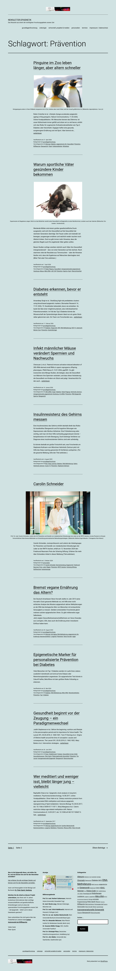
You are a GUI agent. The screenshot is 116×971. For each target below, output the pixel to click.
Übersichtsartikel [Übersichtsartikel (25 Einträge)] (95, 912)
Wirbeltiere (66, 146)
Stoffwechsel (37, 569)
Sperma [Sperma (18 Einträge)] (105, 904)
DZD (73, 328)
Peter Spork (48, 756)
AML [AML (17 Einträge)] (90, 876)
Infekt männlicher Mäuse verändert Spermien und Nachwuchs (54, 353)
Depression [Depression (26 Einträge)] (88, 880)
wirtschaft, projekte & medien (58, 28)
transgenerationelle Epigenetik (46, 758)
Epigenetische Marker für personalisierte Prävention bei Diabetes (55, 659)
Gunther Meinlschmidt (68, 825)
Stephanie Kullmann (63, 466)
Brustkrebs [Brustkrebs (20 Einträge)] (94, 876)
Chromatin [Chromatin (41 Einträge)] (81, 880)
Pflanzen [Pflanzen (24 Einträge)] (98, 902)
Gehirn (75, 463)
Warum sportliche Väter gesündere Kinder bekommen (53, 169)
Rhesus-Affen (68, 828)
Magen (49, 567)
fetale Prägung (49, 269)
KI (75, 328)
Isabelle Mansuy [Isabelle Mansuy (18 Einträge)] (102, 891)
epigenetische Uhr (61, 144)
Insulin (47, 466)
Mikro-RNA (47, 271)
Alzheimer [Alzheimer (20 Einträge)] (86, 876)
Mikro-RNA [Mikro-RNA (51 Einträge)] (99, 896)
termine (84, 28)
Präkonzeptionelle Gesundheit (60, 756)
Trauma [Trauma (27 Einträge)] (79, 912)
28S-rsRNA (48, 392)
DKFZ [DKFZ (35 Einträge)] (100, 880)
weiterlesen (37, 133)
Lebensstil (79, 328)
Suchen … (80, 917)
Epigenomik (69, 565)
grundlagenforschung (29, 28)
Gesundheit (70, 144)
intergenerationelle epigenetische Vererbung (46, 394)
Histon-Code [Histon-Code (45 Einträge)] (91, 891)
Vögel (50, 146)
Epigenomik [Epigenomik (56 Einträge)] (85, 888)
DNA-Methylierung (66, 328)
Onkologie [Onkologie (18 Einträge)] (90, 899)
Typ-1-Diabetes (44, 695)
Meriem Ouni (37, 330)
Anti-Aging (54, 634)
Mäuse (42, 271)
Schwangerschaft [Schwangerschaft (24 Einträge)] (99, 904)
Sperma (65, 271)
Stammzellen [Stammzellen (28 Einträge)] (81, 907)
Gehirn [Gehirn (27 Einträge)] (98, 888)
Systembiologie (52, 330)
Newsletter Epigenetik (19, 20)
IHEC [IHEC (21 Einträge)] (97, 891)
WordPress (104, 961)
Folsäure (59, 754)
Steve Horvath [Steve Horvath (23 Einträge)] (88, 906)
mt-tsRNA (62, 394)
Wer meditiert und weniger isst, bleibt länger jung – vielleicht (56, 781)
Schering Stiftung (71, 567)
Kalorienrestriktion (45, 636)
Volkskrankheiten (57, 146)
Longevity (53, 636)
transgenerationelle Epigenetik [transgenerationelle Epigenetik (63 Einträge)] (90, 909)
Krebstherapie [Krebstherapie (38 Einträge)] (97, 893)
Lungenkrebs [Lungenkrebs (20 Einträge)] (92, 896)
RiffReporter (36, 146)
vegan (74, 636)
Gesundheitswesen (38, 756)
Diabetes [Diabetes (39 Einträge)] (95, 880)
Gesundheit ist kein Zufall (70, 754)
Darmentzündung (61, 565)
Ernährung (36, 636)
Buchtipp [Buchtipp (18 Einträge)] (99, 876)
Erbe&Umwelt (53, 754)
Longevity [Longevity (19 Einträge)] (86, 896)
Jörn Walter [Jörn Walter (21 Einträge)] (80, 893)
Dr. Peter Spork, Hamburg (23, 890)
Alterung (47, 144)
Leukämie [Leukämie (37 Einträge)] (80, 896)
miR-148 (53, 271)
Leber (44, 567)
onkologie (42, 28)
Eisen (46, 754)
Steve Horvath (68, 636)
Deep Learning (52, 463)
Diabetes (53, 144)
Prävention (77, 144)
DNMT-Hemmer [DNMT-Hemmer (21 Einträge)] (95, 884)
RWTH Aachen (62, 567)
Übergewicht (44, 146)
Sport (69, 271)
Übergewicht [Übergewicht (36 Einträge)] (86, 913)
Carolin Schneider (48, 484)
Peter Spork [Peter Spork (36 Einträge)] (91, 902)
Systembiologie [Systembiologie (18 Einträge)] (100, 906)
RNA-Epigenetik (76, 394)
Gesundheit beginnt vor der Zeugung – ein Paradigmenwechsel (56, 718)
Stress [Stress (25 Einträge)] (94, 907)
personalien (76, 28)
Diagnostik (54, 328)
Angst (54, 392)
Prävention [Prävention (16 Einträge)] (103, 901)
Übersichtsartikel (77, 271)
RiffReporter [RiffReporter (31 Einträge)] (81, 904)
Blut (46, 463)
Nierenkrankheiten (74, 693)
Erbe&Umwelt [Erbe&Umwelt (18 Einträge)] (93, 888)
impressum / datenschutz (99, 28)
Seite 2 (19, 848)
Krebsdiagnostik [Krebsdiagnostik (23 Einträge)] (87, 893)
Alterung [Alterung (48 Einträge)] (80, 877)
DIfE (59, 328)
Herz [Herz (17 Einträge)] (85, 891)
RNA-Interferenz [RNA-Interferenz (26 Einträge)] (89, 904)
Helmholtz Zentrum (76, 392)
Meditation (54, 828)
